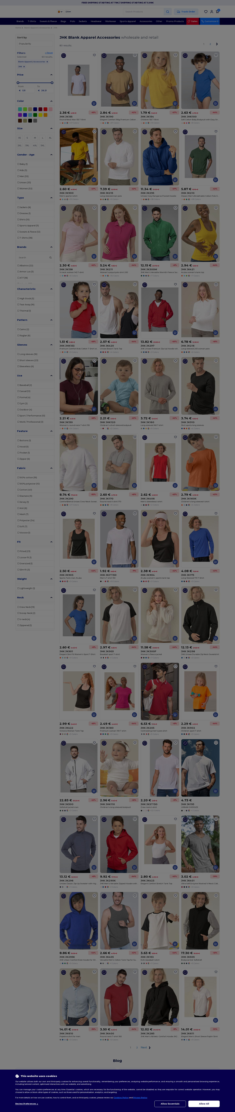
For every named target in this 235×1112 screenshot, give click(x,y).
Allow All (204, 1104)
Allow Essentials (170, 1104)
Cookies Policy (121, 1097)
